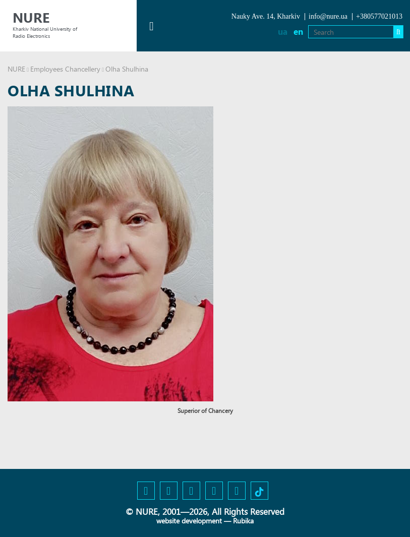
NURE (16, 69)
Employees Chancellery (65, 69)
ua (282, 31)
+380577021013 (379, 16)
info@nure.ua (328, 16)
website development (189, 520)
